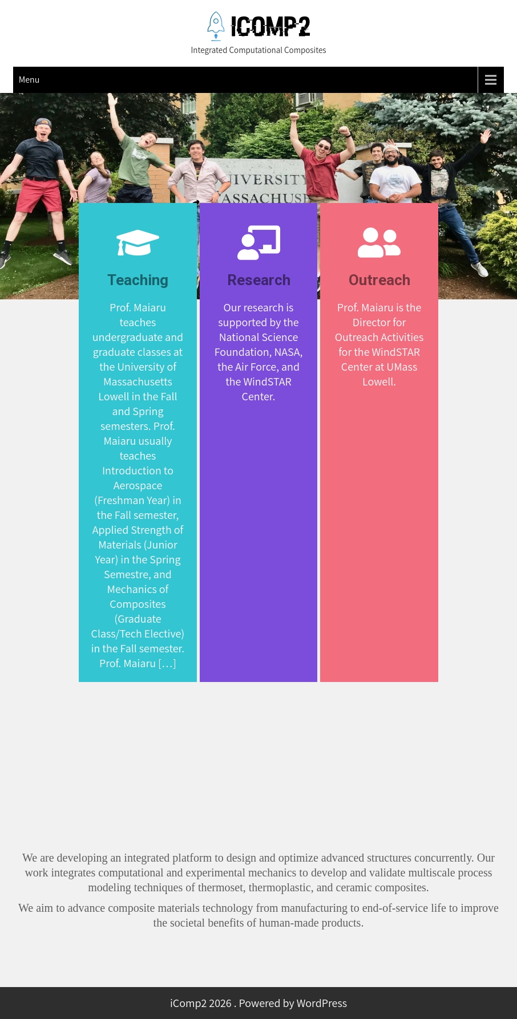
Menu (29, 80)
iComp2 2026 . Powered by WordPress (258, 1003)
